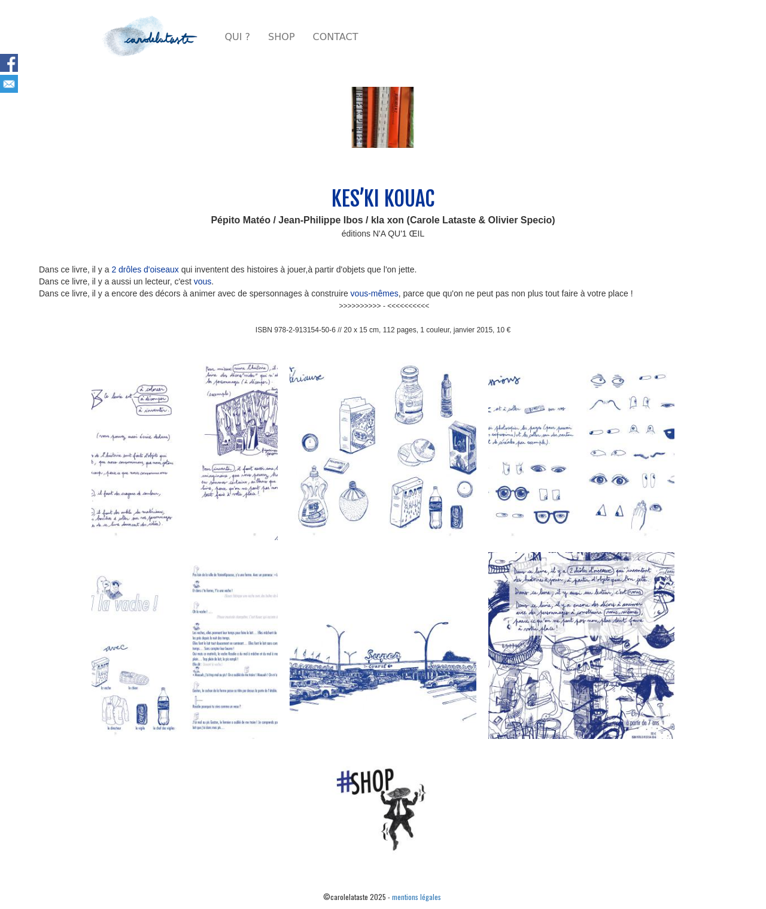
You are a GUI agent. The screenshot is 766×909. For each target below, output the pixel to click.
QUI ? (238, 37)
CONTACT (335, 37)
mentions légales (416, 897)
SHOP (281, 37)
